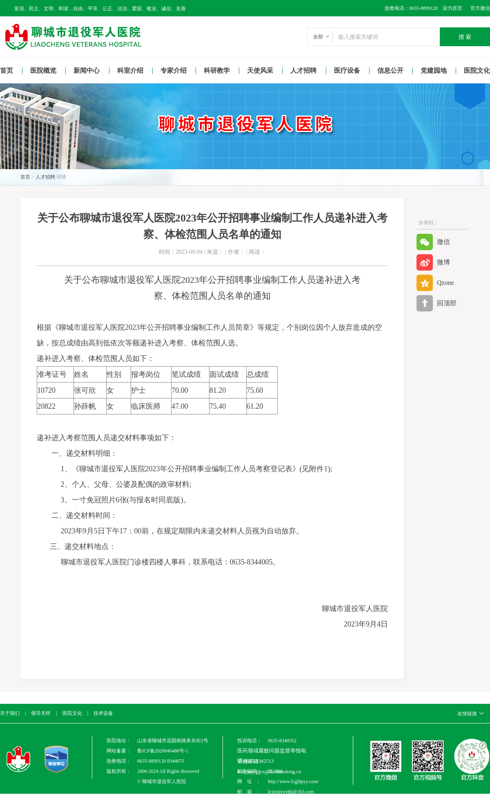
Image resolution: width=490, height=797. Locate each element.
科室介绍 (130, 70)
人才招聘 (303, 70)
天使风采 (260, 70)
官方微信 (480, 8)
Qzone (435, 283)
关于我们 (10, 713)
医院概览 (43, 70)
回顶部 (436, 303)
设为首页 (450, 8)
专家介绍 (173, 70)
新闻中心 (87, 70)
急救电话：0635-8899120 (411, 8)
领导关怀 (41, 713)
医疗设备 (347, 70)
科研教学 (217, 70)
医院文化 (72, 713)
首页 (6, 70)
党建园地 (434, 70)
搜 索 (465, 37)
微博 (433, 262)
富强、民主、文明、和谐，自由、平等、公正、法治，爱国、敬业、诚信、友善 (100, 8)
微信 (433, 242)
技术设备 (103, 713)
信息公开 (390, 70)
